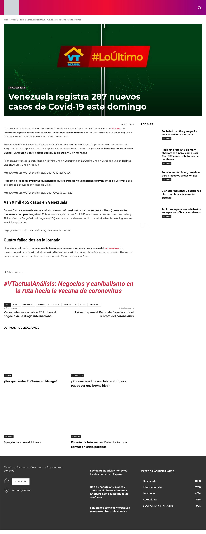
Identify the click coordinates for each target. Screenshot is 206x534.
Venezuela (94, 305)
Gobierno (115, 128)
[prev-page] (143, 226)
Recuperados (70, 305)
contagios (28, 305)
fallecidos (53, 305)
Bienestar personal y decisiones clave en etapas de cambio (181, 194)
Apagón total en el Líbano (26, 447)
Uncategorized (17, 19)
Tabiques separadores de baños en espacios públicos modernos (182, 212)
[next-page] (148, 226)
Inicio (6, 19)
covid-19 (41, 305)
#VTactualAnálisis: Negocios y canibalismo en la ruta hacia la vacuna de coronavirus (68, 287)
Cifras (16, 305)
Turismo (8, 375)
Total (83, 305)
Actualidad (9, 441)
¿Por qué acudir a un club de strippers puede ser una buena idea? (98, 385)
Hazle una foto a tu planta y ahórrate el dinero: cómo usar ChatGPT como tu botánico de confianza (181, 154)
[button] (199, 8)
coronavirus (112, 248)
